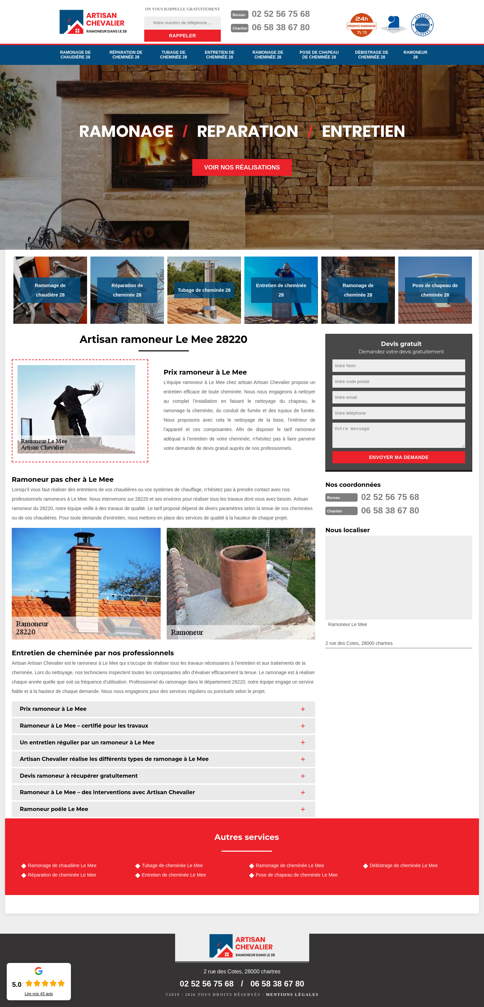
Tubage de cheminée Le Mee (172, 865)
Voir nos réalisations (242, 167)
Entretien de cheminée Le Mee (174, 875)
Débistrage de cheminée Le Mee (404, 865)
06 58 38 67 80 (281, 27)
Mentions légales (292, 994)
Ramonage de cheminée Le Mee (290, 865)
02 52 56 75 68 (281, 14)
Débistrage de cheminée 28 (371, 55)
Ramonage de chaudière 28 (75, 55)
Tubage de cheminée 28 (173, 55)
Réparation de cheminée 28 (126, 55)
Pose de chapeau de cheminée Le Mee (297, 875)
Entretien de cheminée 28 (219, 55)
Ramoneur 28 (416, 55)
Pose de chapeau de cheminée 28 (319, 55)
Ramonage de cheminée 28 (267, 55)
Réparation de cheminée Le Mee (62, 875)
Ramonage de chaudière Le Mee (62, 865)
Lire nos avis (39, 994)
